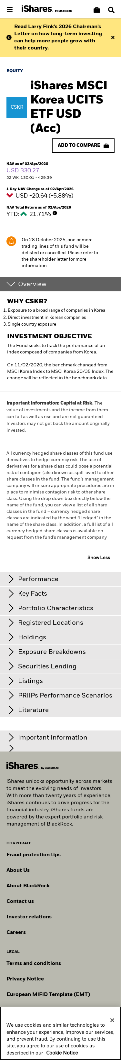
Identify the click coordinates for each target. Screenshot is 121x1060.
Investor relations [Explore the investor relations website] (29, 917)
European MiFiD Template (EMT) (48, 994)
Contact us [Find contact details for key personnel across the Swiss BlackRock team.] (20, 901)
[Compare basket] (96, 10)
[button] (111, 10)
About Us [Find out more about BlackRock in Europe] (18, 870)
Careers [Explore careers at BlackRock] (16, 932)
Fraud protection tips (33, 855)
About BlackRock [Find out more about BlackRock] (28, 886)
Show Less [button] (98, 558)
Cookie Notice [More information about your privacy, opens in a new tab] (62, 1055)
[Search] (111, 10)
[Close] (112, 1022)
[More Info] (55, 213)
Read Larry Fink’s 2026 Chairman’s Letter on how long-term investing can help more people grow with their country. (58, 37)
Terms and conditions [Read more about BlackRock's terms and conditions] (33, 963)
